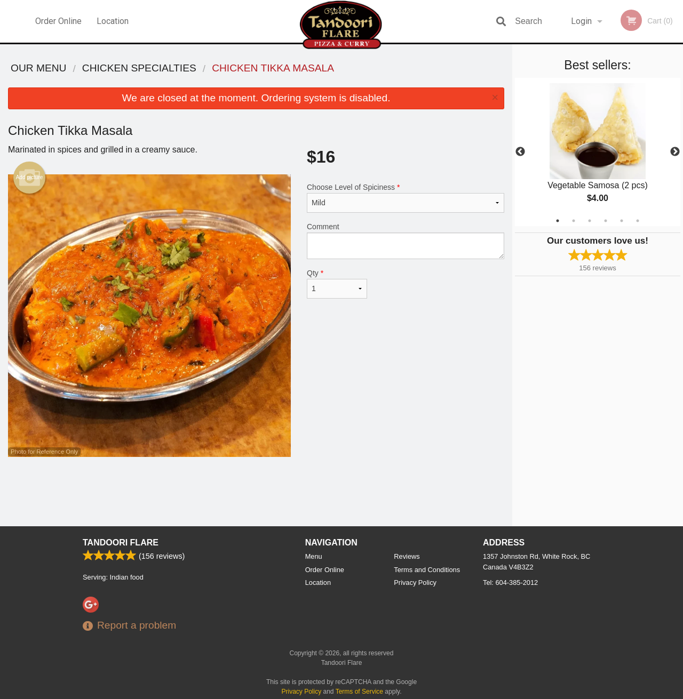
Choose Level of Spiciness (405, 198)
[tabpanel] (598, 152)
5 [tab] (621, 220)
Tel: (510, 582)
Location (113, 21)
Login (581, 21)
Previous (520, 152)
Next (675, 152)
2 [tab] (573, 220)
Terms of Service (359, 691)
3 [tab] (589, 220)
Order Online (58, 21)
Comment (405, 240)
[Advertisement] (256, 491)
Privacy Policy (415, 582)
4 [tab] (605, 220)
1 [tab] (557, 220)
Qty (337, 284)
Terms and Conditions (427, 570)
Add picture (29, 178)
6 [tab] (637, 220)
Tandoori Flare (120, 542)
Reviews (406, 556)
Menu (313, 556)
